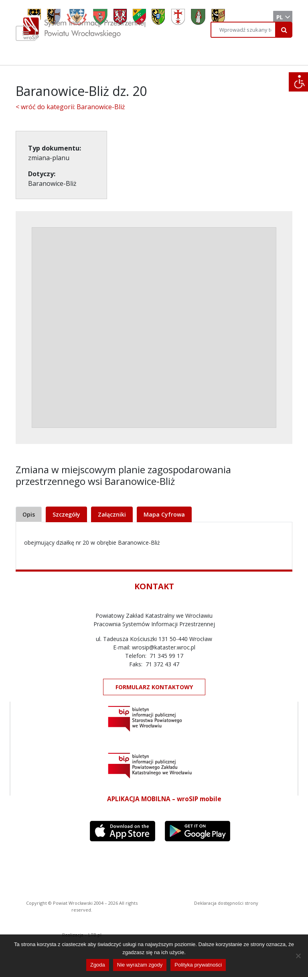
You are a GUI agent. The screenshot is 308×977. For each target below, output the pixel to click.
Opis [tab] (28, 514)
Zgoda (97, 965)
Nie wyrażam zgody (139, 965)
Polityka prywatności (198, 965)
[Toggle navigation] (26, 33)
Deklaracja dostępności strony (226, 903)
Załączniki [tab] (112, 514)
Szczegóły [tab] (66, 514)
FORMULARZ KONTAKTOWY (154, 687)
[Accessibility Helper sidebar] (298, 82)
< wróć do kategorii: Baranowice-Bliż (70, 106)
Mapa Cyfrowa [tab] (164, 514)
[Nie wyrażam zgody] (298, 956)
